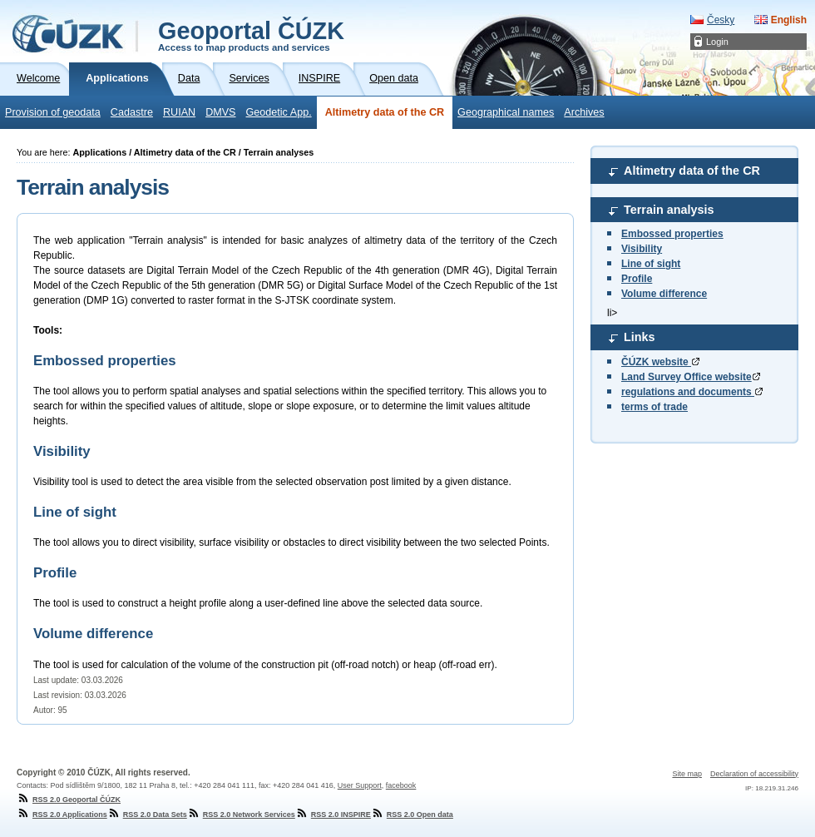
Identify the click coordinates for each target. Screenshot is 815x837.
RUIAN (179, 112)
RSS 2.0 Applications (62, 814)
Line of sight (650, 264)
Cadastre (132, 112)
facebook (401, 785)
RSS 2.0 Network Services (241, 814)
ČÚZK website (660, 362)
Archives (584, 112)
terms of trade (654, 407)
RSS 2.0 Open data (412, 814)
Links (639, 337)
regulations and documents (692, 392)
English (789, 20)
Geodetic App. (279, 112)
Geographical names (505, 112)
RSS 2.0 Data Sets (147, 814)
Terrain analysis (669, 209)
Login (717, 42)
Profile (636, 279)
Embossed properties (672, 234)
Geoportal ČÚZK (251, 34)
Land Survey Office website (690, 377)
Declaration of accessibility (754, 774)
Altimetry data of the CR (384, 112)
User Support (360, 785)
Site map (687, 774)
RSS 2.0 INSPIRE (333, 814)
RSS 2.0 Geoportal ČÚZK (69, 799)
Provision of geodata (53, 112)
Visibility (641, 249)
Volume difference (664, 294)
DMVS (220, 112)
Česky (720, 20)
